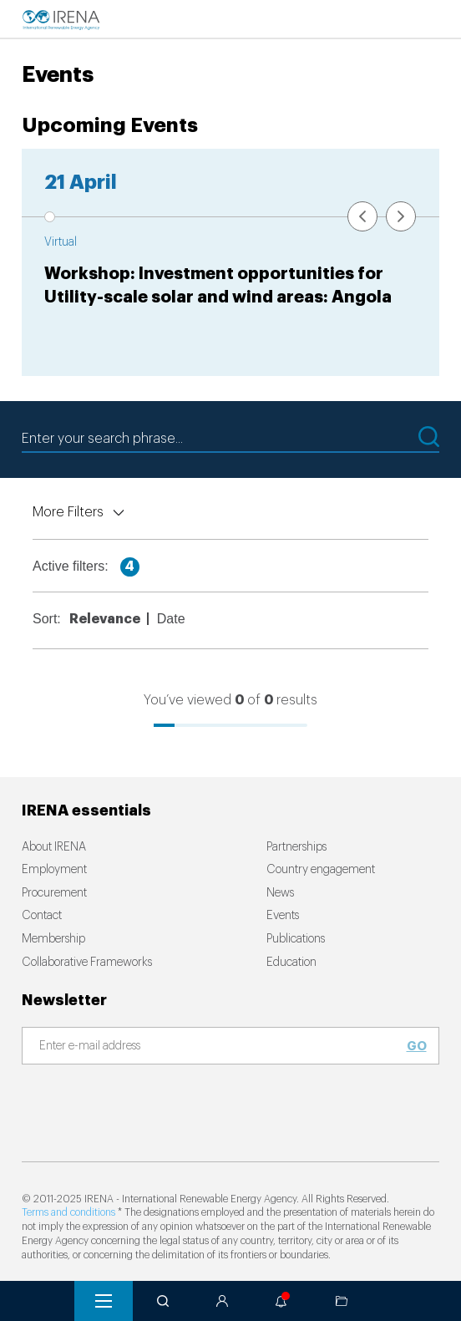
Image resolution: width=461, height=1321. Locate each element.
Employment (54, 870)
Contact (42, 916)
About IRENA (54, 847)
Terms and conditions (68, 1212)
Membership (53, 939)
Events (282, 916)
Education (291, 962)
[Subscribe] (220, 1047)
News (280, 893)
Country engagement (320, 870)
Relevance (104, 619)
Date (171, 619)
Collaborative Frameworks (87, 962)
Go (417, 1046)
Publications (295, 939)
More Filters (68, 512)
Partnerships (296, 847)
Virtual (60, 242)
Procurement (54, 893)
